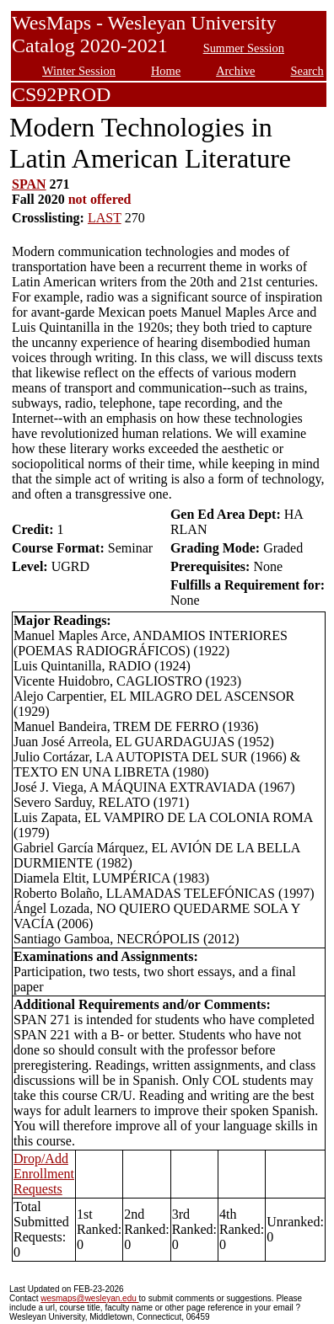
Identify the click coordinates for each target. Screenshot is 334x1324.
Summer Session (243, 48)
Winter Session (79, 70)
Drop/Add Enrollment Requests (43, 1173)
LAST (104, 218)
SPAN (29, 184)
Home (165, 70)
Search (307, 70)
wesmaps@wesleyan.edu (89, 1298)
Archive (235, 70)
